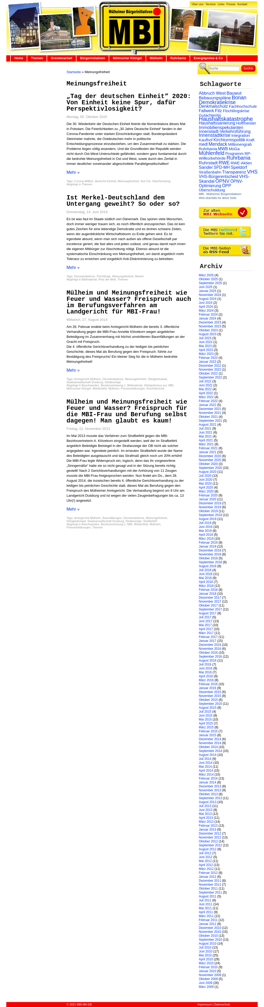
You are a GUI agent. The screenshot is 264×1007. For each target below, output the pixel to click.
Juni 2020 (205, 479)
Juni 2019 (205, 527)
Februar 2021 (208, 448)
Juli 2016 (205, 664)
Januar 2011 (207, 924)
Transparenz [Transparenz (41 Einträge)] (234, 172)
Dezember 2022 (210, 365)
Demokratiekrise (84, 276)
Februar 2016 (208, 684)
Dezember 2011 (210, 881)
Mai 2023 (205, 346)
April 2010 (206, 959)
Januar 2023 (207, 362)
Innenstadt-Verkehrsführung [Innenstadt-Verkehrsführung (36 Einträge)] (225, 131)
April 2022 (206, 393)
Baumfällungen (112, 517)
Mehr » (73, 172)
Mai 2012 (205, 861)
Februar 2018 (208, 590)
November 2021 (210, 413)
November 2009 (210, 975)
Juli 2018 (205, 570)
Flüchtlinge (104, 276)
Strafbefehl (150, 521)
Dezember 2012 (210, 833)
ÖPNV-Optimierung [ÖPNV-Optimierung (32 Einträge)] (221, 183)
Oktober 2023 (208, 330)
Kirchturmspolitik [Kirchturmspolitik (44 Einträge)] (229, 139)
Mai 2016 (205, 672)
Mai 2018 (205, 578)
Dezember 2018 (210, 550)
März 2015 (206, 727)
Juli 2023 (205, 338)
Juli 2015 (205, 711)
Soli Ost (145, 181)
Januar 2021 (207, 452)
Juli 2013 (205, 806)
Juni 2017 (205, 621)
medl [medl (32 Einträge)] (203, 144)
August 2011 (207, 896)
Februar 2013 (208, 825)
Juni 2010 (205, 951)
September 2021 (210, 421)
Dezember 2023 (210, 322)
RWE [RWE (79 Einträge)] (224, 162)
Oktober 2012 (208, 841)
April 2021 (206, 440)
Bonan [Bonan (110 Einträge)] (239, 97)
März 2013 (206, 822)
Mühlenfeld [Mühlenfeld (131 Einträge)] (211, 153)
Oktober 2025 (208, 279)
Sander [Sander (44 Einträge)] (206, 167)
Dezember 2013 (210, 786)
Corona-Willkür (83, 181)
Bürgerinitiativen (92, 58)
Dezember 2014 (210, 739)
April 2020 (206, 487)
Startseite (74, 72)
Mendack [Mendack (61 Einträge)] (217, 144)
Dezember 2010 (210, 928)
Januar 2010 (207, 971)
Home (18, 58)
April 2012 (206, 865)
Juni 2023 (205, 342)
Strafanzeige (113, 382)
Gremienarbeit (61, 58)
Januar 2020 (207, 499)
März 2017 (206, 633)
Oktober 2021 (208, 417)
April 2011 (206, 912)
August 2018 (207, 566)
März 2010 (206, 963)
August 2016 (207, 660)
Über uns (198, 4)
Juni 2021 (205, 432)
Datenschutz (222, 1004)
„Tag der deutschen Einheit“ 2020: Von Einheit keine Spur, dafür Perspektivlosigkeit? (129, 102)
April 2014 (206, 770)
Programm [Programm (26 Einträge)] (234, 153)
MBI (171, 385)
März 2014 (206, 774)
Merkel (139, 276)
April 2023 (206, 350)
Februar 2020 (208, 495)
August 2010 (207, 943)
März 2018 (206, 586)
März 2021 (206, 444)
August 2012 (207, 849)
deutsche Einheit (105, 181)
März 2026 (206, 275)
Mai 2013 (205, 814)
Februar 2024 (208, 314)
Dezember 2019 (210, 503)
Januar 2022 (207, 405)
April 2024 (206, 306)
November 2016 (210, 649)
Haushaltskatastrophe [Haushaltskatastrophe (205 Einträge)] (226, 119)
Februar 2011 (208, 920)
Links (221, 4)
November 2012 (210, 837)
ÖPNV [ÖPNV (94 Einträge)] (222, 181)
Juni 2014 (205, 763)
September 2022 (210, 377)
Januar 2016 (207, 688)
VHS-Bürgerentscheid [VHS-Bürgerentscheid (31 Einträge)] (218, 176)
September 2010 (210, 939)
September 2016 (210, 656)
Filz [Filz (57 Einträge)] (218, 110)
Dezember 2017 (210, 597)
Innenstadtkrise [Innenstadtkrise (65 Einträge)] (214, 135)
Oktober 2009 (208, 979)
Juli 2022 (205, 381)
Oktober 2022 (208, 373)
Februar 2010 (208, 967)
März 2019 (206, 538)
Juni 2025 (205, 287)
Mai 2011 (205, 908)
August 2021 (207, 424)
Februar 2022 (208, 401)
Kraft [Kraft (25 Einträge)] (250, 140)
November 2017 (210, 601)
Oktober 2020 (208, 464)
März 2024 (206, 310)
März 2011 (206, 916)
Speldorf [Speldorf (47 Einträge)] (239, 167)
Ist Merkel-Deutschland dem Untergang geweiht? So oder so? (123, 201)
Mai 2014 (205, 766)
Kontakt (242, 4)
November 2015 (210, 696)
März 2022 (206, 397)
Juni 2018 (205, 574)
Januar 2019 (207, 546)
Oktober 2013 (208, 794)
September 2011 (210, 892)
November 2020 (210, 460)
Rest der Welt (107, 279)
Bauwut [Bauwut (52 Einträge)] (234, 93)
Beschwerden (90, 385)
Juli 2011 (205, 900)
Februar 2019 (208, 542)
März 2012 (206, 869)
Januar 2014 (207, 782)
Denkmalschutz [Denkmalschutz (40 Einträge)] (213, 106)
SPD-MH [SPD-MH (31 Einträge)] (222, 167)
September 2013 (210, 798)
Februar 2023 (208, 358)
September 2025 (210, 283)
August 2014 (207, 755)
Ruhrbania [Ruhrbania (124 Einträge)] (238, 158)
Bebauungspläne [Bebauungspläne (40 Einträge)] (215, 97)
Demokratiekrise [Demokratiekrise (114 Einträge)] (217, 102)
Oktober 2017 (208, 605)
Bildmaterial (89, 279)
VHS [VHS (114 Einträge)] (252, 172)
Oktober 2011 (208, 888)
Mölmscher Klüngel (127, 58)
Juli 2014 (205, 759)
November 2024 (210, 295)
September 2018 (210, 562)
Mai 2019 (205, 531)
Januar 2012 (207, 877)
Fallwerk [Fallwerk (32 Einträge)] (206, 111)
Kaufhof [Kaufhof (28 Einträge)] (206, 140)
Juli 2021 (205, 428)
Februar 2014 (208, 778)
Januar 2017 (207, 641)
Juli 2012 (205, 853)
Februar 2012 (208, 873)
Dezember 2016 (210, 645)
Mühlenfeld (100, 388)
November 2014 (210, 743)
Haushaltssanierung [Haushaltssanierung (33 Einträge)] (217, 123)
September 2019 (210, 515)
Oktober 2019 (208, 511)
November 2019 (210, 507)
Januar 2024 (207, 318)
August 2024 (207, 299)
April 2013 (206, 818)
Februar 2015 (208, 731)
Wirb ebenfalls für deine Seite (217, 197)
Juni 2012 (205, 857)
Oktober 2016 (208, 652)
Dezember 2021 (210, 409)
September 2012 (210, 845)
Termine (210, 4)
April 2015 (206, 723)
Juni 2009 (205, 983)
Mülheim (156, 58)
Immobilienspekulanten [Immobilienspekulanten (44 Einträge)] (221, 127)
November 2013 (210, 790)
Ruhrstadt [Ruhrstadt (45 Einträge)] (208, 162)
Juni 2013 (205, 810)
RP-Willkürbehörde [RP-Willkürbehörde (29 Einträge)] (225, 155)
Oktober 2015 (208, 700)
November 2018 (210, 554)
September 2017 (210, 609)
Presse (231, 4)
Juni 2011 (205, 904)
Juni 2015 (205, 715)
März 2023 (206, 354)
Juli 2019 (205, 523)
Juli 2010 (205, 947)
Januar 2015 (207, 735)
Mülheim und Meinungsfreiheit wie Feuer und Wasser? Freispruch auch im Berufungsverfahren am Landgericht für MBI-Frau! (129, 302)
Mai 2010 (205, 955)
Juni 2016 (205, 668)
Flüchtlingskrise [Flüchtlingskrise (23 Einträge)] (236, 111)
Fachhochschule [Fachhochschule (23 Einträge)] (243, 106)
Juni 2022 (205, 385)
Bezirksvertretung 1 (113, 385)
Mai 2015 (205, 719)
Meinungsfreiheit (128, 181)
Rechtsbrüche (155, 388)
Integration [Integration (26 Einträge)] (240, 135)
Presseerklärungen (133, 388)
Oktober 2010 (208, 936)
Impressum (204, 1004)
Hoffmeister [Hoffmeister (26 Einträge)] (246, 123)
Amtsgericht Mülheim (87, 379)
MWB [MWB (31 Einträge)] (223, 149)
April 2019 (206, 535)
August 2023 (207, 334)
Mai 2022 (205, 389)
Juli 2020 (205, 476)
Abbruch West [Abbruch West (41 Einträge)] (212, 93)
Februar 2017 (208, 637)
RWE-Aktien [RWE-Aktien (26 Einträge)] (241, 163)
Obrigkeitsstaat (157, 379)
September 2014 (210, 751)
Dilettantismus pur (155, 385)
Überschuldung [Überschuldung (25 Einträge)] (212, 190)
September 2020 (210, 468)
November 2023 (210, 326)
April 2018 (206, 582)
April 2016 (206, 676)
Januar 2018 (207, 593)
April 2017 (206, 629)
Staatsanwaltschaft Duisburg (85, 382)
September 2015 (210, 704)
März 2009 (206, 987)
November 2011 (210, 884)
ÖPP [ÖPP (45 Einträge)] (226, 185)
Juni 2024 (205, 303)
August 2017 (207, 613)
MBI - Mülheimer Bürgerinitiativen (220, 194)
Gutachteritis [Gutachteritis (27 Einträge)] (210, 115)
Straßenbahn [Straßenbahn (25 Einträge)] (210, 172)
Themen (37, 58)
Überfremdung (161, 181)
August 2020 (207, 472)
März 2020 (206, 491)
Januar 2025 (207, 291)
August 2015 (207, 708)
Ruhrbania (178, 58)
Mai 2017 (205, 625)
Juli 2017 (205, 617)
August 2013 (207, 802)
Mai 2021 (205, 436)
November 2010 (210, 932)
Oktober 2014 (208, 747)
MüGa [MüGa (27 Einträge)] (234, 149)
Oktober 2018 (208, 558)
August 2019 (207, 519)
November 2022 (210, 369)
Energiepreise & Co (208, 58)
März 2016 (206, 680)
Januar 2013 (207, 829)
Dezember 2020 (210, 456)
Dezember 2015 (210, 692)
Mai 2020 (205, 483)
